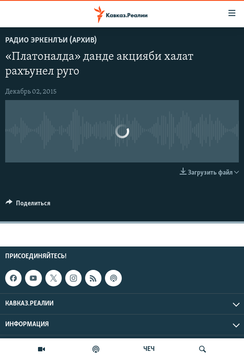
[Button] (28, 205)
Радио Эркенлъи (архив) (51, 40)
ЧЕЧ (149, 349)
